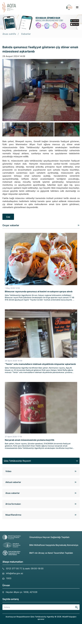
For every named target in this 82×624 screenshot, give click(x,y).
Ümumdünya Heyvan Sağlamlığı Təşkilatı (35, 537)
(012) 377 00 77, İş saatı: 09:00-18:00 (24, 568)
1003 (8, 578)
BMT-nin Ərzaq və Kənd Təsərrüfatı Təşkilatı (37, 553)
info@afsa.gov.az (14, 573)
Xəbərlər (26, 33)
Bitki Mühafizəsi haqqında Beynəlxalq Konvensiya (40, 545)
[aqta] (9, 7)
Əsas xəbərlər (12, 493)
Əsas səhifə (9, 33)
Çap (8, 216)
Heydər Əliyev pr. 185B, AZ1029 (21, 592)
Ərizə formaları (13, 504)
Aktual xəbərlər (13, 482)
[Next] (76, 90)
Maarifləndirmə (13, 514)
